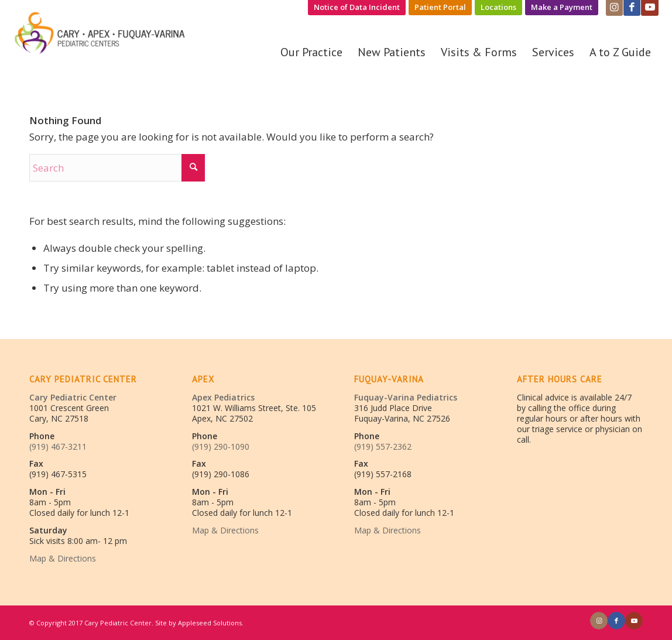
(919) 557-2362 (383, 446)
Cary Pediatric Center (72, 397)
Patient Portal (440, 7)
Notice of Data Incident (357, 7)
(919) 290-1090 (220, 446)
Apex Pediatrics (223, 397)
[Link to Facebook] (616, 620)
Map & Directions (62, 558)
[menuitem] (357, 7)
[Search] (117, 168)
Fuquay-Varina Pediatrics (405, 397)
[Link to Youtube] (634, 620)
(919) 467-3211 (58, 446)
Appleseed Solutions (210, 622)
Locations (498, 7)
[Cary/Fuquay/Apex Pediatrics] (101, 37)
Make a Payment (561, 7)
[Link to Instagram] (599, 620)
